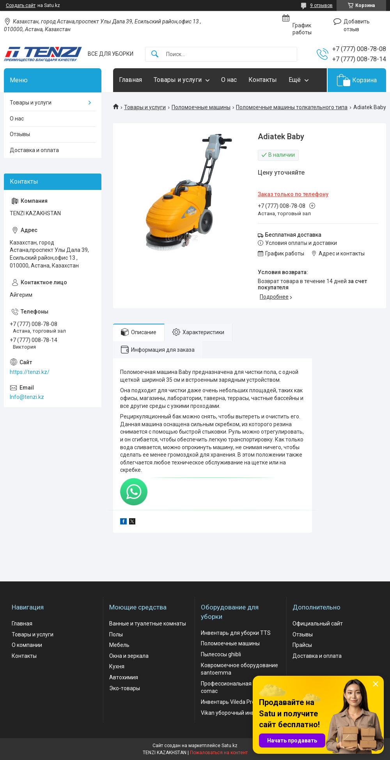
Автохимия (123, 677)
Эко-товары (124, 688)
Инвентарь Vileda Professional (239, 702)
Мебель (119, 645)
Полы (116, 634)
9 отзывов (321, 5)
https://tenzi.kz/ (30, 372)
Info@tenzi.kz (27, 397)
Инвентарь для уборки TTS (236, 633)
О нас (229, 79)
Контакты (262, 79)
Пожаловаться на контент (219, 752)
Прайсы (302, 645)
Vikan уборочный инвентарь (237, 713)
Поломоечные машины (201, 107)
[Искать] (154, 54)
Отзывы (20, 134)
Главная (130, 79)
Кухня (116, 666)
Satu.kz (230, 745)
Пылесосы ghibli (221, 654)
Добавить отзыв (357, 25)
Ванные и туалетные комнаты (147, 623)
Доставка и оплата (34, 150)
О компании (27, 645)
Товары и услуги (178, 79)
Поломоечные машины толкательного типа (291, 107)
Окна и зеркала (129, 656)
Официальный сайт (317, 623)
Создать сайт (20, 5)
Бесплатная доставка (293, 235)
